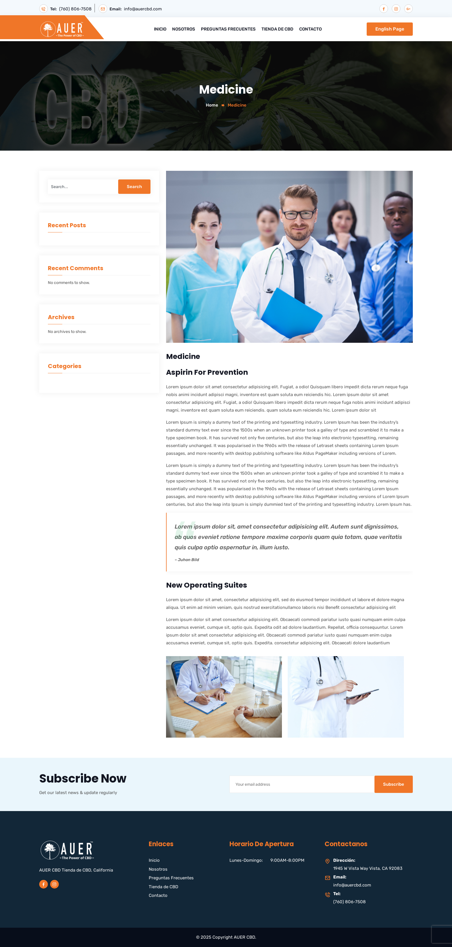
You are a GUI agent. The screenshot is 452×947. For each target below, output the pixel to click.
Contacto (310, 29)
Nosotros (183, 29)
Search (134, 186)
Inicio (160, 29)
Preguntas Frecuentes (228, 29)
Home (212, 105)
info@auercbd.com (143, 9)
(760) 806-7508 (75, 9)
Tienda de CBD (277, 29)
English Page (389, 29)
